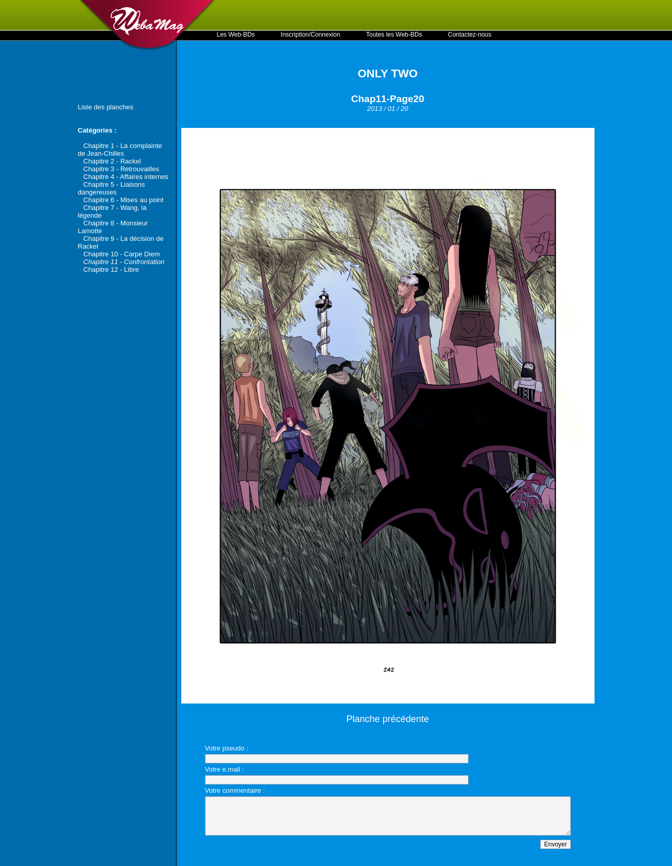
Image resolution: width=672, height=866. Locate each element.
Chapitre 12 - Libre (111, 269)
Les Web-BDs (236, 34)
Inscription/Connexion (310, 34)
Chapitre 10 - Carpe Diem (121, 254)
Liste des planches (106, 107)
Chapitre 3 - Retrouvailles (121, 169)
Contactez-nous (469, 34)
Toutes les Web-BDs (394, 34)
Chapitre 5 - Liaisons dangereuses (111, 188)
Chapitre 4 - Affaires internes (125, 177)
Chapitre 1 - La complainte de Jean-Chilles (120, 149)
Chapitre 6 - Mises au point (123, 200)
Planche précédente (387, 719)
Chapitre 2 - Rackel (111, 161)
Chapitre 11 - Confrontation (123, 262)
